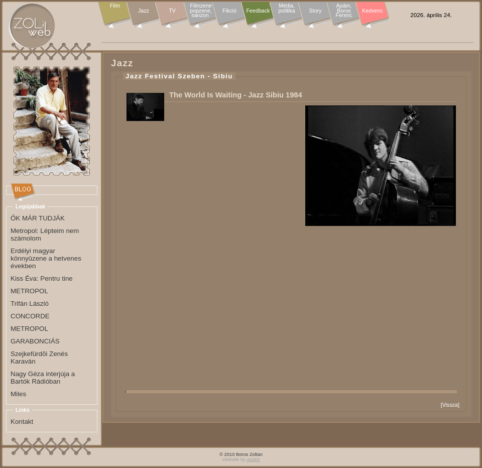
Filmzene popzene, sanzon (201, 11)
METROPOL (29, 291)
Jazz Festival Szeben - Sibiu (179, 76)
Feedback (258, 11)
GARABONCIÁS (35, 341)
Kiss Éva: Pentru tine (42, 278)
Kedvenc (372, 11)
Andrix (253, 459)
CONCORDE (30, 316)
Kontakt (22, 421)
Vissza (450, 405)
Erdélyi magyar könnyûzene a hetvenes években (46, 258)
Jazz (143, 11)
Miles (18, 394)
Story (315, 11)
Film (115, 6)
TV (172, 11)
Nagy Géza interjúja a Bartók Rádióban (43, 377)
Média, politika (286, 8)
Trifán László (30, 303)
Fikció (229, 11)
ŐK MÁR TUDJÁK (38, 218)
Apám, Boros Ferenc (343, 11)
